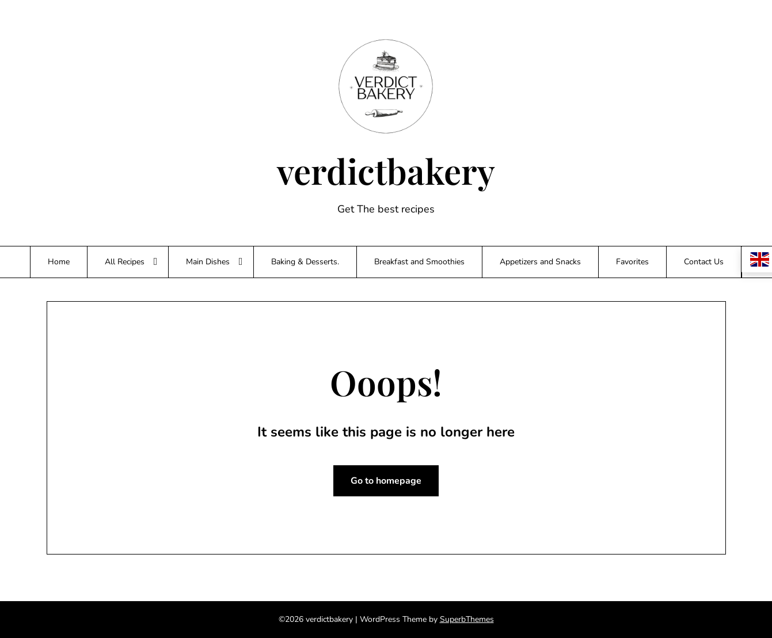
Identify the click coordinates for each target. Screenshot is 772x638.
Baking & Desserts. (305, 261)
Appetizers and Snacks (540, 261)
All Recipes (124, 261)
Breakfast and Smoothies (419, 261)
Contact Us (704, 261)
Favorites (632, 261)
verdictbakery (386, 170)
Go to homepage (386, 480)
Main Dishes (208, 261)
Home (59, 261)
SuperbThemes (467, 619)
